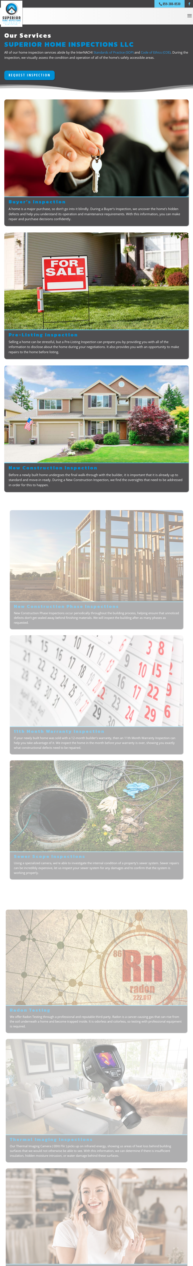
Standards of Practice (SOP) (113, 52)
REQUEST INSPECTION (29, 75)
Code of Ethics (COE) (156, 52)
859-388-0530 (171, 4)
